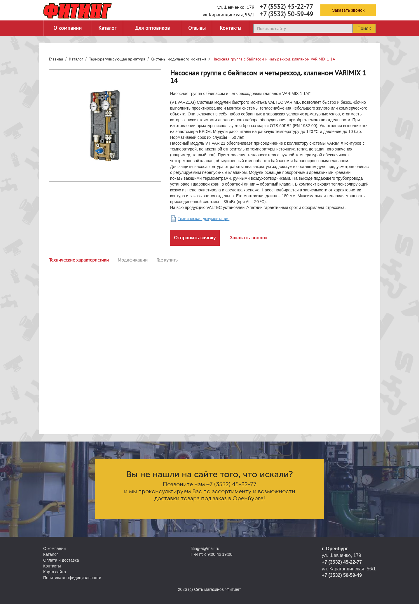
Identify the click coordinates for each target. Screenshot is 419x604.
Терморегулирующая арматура (117, 59)
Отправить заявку (195, 237)
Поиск (364, 28)
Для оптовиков (152, 28)
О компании (67, 28)
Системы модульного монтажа (178, 59)
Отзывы (197, 28)
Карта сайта (54, 572)
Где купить (166, 260)
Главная (56, 59)
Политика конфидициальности (72, 577)
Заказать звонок (348, 10)
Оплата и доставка (61, 560)
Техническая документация (203, 218)
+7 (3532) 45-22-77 (286, 6)
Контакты (230, 28)
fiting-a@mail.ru (205, 548)
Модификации (133, 260)
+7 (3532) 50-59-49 (286, 14)
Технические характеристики (79, 260)
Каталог (107, 28)
